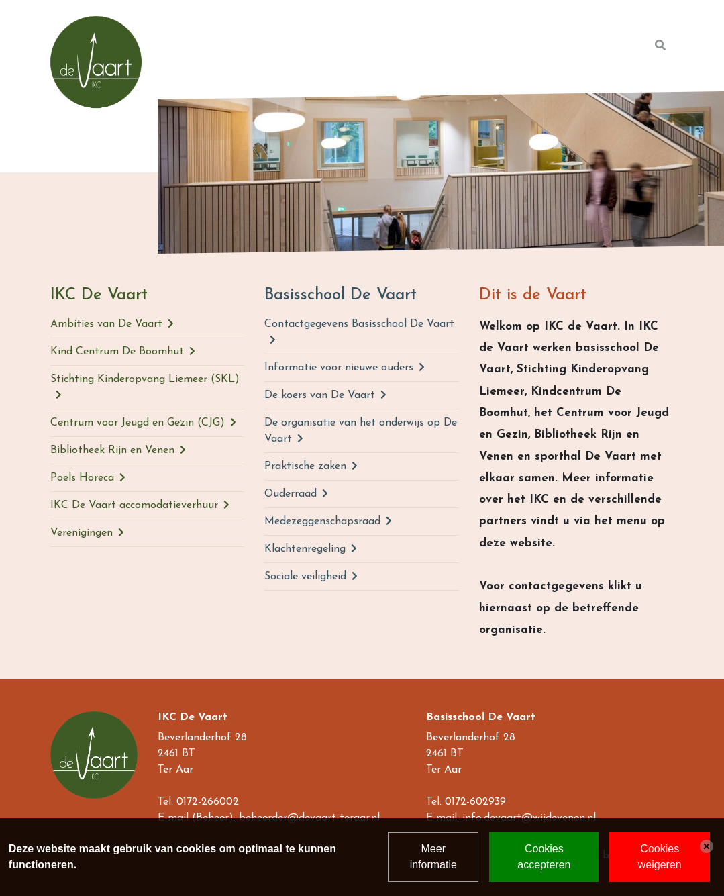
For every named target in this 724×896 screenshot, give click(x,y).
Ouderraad (290, 494)
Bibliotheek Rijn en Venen (112, 450)
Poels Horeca (82, 477)
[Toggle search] (660, 45)
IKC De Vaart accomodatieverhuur (134, 505)
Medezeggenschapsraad (322, 521)
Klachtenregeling (305, 549)
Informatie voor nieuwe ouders (338, 367)
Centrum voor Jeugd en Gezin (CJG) (137, 422)
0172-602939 (475, 802)
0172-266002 (207, 802)
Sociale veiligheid (305, 576)
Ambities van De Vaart (106, 324)
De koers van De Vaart (319, 395)
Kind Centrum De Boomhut (117, 351)
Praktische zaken (305, 466)
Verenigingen (81, 533)
